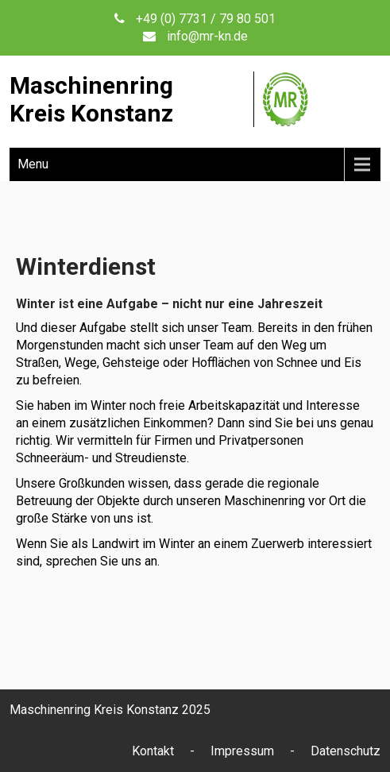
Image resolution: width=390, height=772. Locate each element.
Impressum (242, 750)
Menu (32, 164)
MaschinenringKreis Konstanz (91, 99)
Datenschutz (345, 750)
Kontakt (153, 750)
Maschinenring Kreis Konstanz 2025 (110, 709)
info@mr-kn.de (207, 36)
